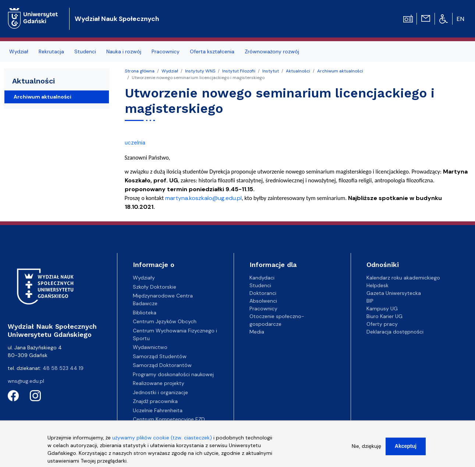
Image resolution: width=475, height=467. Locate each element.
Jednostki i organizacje (160, 392)
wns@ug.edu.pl (26, 381)
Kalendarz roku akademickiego (403, 277)
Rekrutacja (51, 51)
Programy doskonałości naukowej (173, 374)
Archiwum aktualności (340, 71)
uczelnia (135, 142)
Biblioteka (144, 312)
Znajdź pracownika (155, 401)
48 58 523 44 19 (63, 368)
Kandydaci (261, 277)
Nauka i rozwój (123, 51)
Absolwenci (263, 300)
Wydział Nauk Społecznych (117, 19)
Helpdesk (377, 285)
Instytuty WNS (200, 71)
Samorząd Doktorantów (162, 365)
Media (256, 331)
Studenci (85, 51)
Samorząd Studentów (160, 356)
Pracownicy (166, 51)
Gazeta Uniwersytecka (393, 293)
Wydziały (144, 277)
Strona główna (140, 71)
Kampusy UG (382, 308)
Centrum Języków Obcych (164, 321)
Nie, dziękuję (366, 449)
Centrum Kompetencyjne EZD (169, 419)
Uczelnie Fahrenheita (157, 410)
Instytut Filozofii (238, 71)
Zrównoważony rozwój (272, 51)
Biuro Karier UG (384, 316)
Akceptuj (405, 449)
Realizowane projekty (158, 383)
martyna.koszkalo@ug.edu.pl (203, 198)
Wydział (18, 51)
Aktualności (298, 71)
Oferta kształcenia (212, 51)
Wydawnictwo (150, 347)
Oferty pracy (382, 324)
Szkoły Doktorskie (154, 287)
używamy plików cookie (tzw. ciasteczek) (162, 441)
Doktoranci (262, 293)
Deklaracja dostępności (394, 331)
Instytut (270, 71)
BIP (369, 300)
